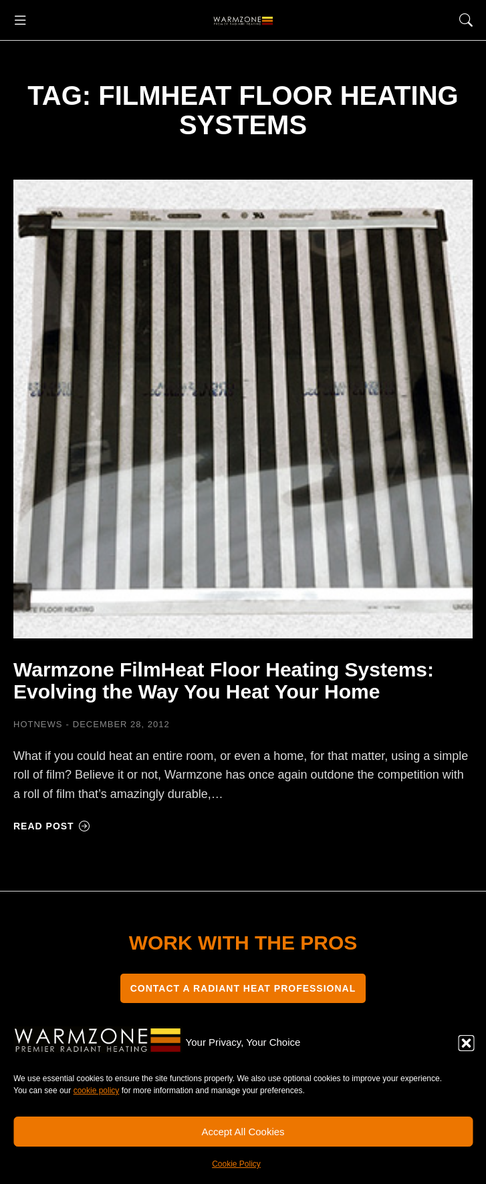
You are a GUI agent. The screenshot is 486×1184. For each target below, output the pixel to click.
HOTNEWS (37, 724)
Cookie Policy (236, 1164)
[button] (466, 1043)
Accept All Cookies (242, 1131)
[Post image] (243, 409)
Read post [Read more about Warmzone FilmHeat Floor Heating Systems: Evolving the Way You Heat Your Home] (51, 826)
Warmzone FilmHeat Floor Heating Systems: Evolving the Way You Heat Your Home (223, 680)
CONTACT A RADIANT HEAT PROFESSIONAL (243, 988)
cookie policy (97, 1090)
